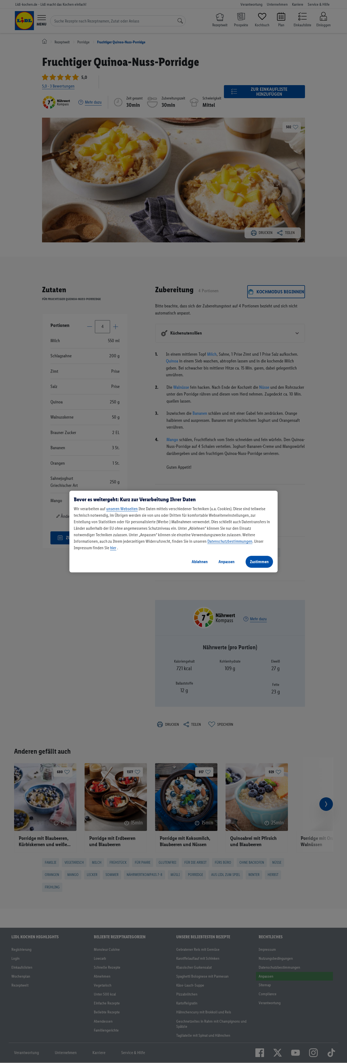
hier (113, 547)
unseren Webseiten (122, 508)
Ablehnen (200, 561)
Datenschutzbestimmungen (229, 541)
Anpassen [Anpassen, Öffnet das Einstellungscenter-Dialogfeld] (226, 561)
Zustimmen (259, 561)
